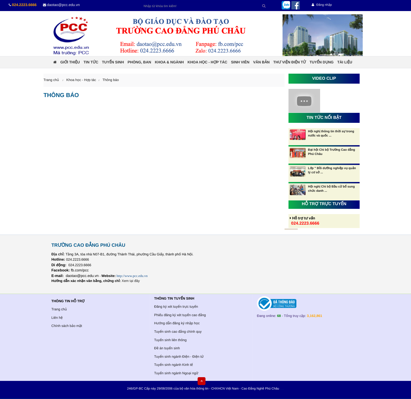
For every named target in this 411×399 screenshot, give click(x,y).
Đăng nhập (322, 5)
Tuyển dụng (322, 62)
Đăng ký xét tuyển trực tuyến (176, 307)
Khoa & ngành (169, 62)
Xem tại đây (131, 281)
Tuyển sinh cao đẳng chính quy (178, 332)
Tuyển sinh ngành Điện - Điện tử (179, 356)
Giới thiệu (70, 62)
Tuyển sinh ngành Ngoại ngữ (176, 373)
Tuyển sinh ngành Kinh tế (173, 365)
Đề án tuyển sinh (167, 348)
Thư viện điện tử (289, 62)
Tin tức (91, 62)
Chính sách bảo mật (66, 326)
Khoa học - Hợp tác (207, 62)
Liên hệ (57, 318)
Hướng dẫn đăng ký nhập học (177, 323)
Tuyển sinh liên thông (170, 340)
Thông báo (110, 80)
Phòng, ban (139, 62)
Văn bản (261, 62)
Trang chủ (59, 309)
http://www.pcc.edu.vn (132, 276)
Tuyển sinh (113, 62)
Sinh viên (240, 62)
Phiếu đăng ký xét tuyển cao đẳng (180, 315)
